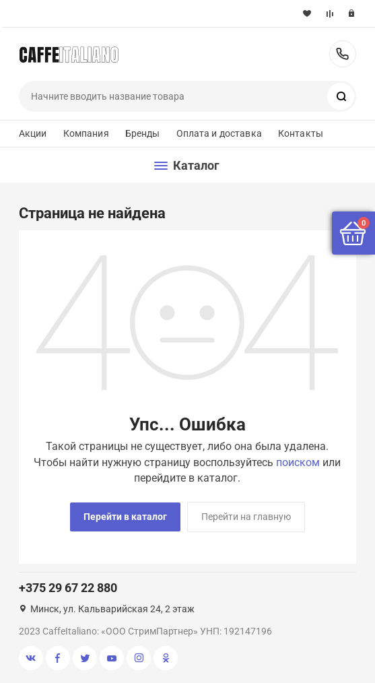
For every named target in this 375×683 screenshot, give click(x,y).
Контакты (300, 133)
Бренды (142, 133)
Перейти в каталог (125, 516)
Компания (86, 133)
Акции (33, 133)
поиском (298, 462)
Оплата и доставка (219, 133)
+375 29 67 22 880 (342, 53)
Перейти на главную (246, 516)
